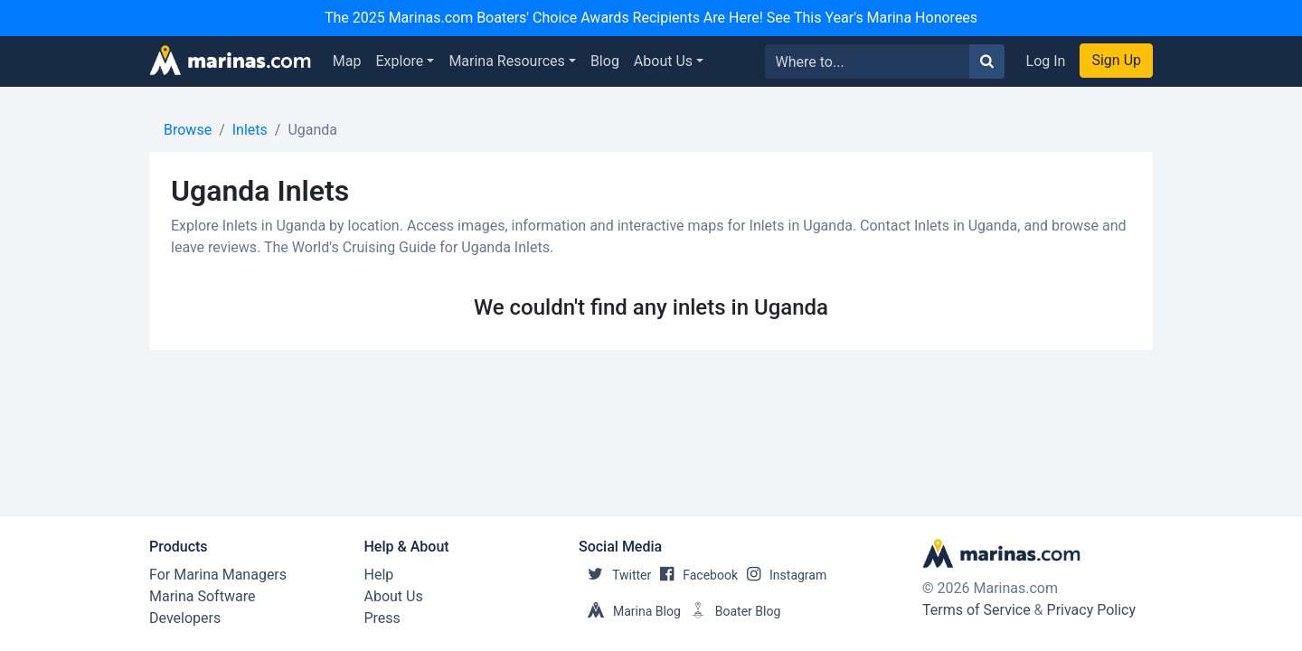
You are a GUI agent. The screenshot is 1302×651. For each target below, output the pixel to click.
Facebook (694, 575)
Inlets (250, 129)
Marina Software (202, 596)
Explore (400, 61)
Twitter (615, 575)
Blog (604, 61)
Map (347, 61)
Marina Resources (506, 61)
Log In (1046, 61)
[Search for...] (867, 61)
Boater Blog (731, 611)
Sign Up (1116, 60)
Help (379, 574)
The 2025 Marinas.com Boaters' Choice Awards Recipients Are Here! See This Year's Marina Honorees (651, 17)
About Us (663, 61)
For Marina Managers (218, 574)
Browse (188, 129)
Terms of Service (976, 609)
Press (382, 618)
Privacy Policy (1092, 609)
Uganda (312, 129)
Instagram (782, 575)
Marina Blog (630, 611)
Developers (185, 618)
